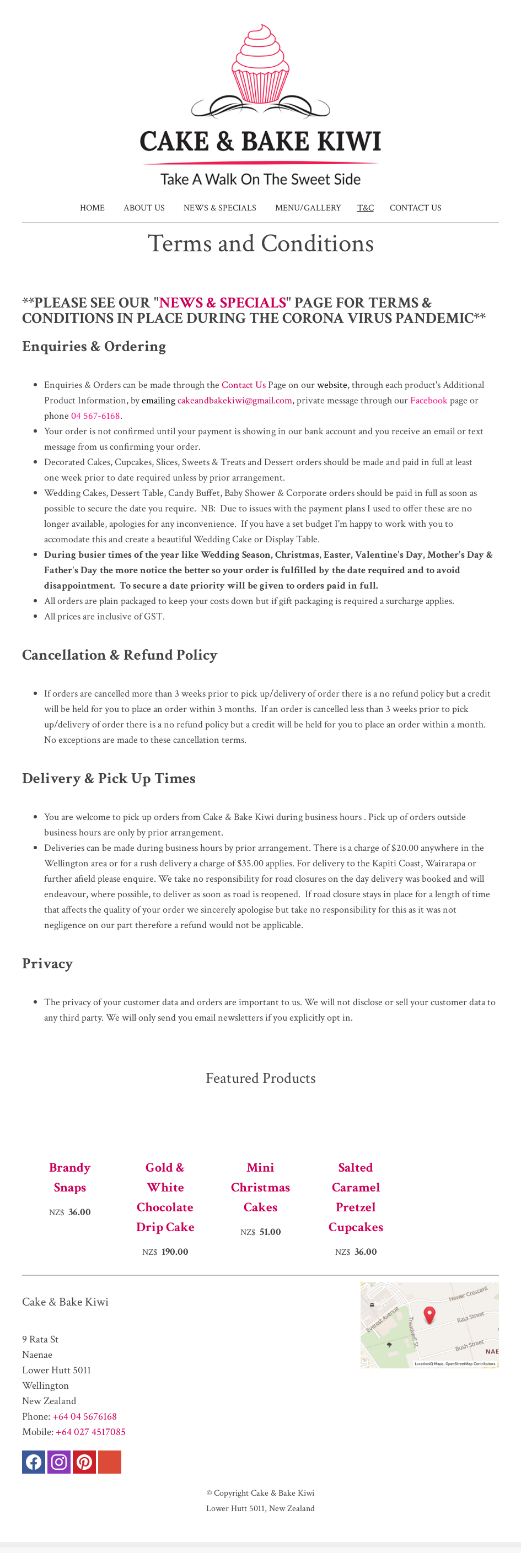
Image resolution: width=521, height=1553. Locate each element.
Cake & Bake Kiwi (282, 1492)
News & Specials (220, 208)
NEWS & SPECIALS (222, 303)
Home (92, 208)
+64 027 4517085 (91, 1432)
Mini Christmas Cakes (260, 1187)
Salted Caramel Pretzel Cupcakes (356, 1197)
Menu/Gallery (308, 208)
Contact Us (416, 208)
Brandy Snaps (70, 1177)
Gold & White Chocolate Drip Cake (165, 1197)
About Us (144, 208)
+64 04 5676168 (84, 1416)
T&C (365, 208)
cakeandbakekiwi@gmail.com (235, 400)
